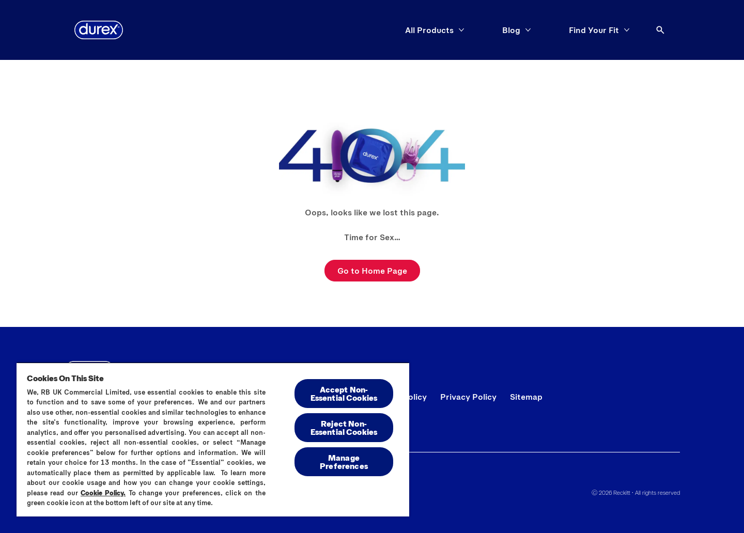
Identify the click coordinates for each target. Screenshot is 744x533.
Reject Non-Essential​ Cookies (344, 427)
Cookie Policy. (103, 493)
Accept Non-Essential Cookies (344, 393)
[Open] (660, 30)
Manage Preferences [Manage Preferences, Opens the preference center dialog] (344, 461)
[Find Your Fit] (594, 30)
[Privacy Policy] (468, 396)
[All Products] (429, 30)
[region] (213, 439)
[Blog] (511, 30)
